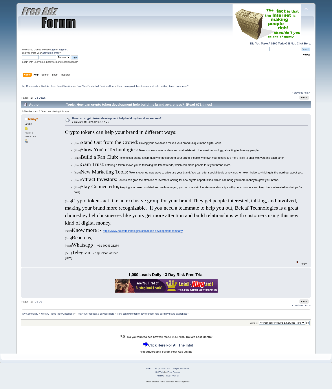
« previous (297, 92)
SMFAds (159, 372)
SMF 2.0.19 (151, 368)
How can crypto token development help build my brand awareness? (116, 118)
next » (307, 92)
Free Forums (173, 372)
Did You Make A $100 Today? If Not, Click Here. (280, 43)
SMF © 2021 (165, 368)
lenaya (33, 119)
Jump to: (254, 323)
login (53, 49)
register (63, 49)
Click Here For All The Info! (170, 345)
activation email (50, 53)
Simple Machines (181, 368)
